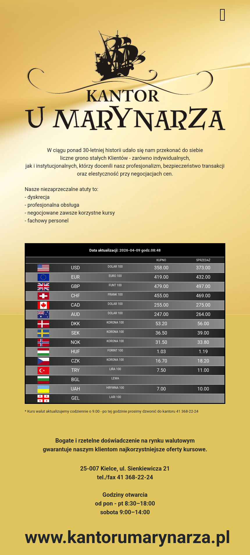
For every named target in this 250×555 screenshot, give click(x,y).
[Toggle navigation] (223, 15)
